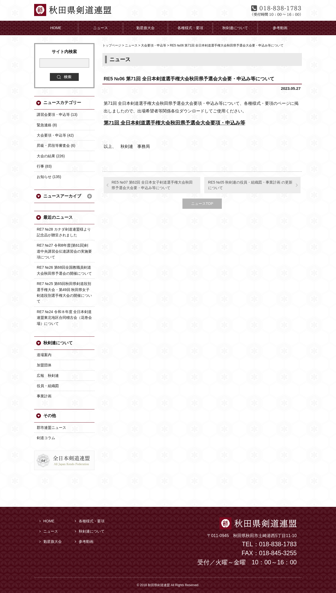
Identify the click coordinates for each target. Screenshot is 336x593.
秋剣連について (58, 343)
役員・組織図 (48, 386)
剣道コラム (46, 438)
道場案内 (44, 355)
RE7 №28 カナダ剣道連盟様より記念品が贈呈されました (64, 232)
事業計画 (44, 396)
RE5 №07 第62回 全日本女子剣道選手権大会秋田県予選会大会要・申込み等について (152, 185)
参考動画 (84, 541)
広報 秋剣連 (48, 375)
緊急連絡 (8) (47, 125)
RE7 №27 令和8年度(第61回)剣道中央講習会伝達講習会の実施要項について (64, 251)
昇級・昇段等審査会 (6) (56, 145)
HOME (46, 521)
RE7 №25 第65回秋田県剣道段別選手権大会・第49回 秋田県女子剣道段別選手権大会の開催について (64, 292)
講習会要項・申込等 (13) (57, 114)
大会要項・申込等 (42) (55, 135)
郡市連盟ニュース (51, 427)
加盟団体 (44, 365)
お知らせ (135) (49, 177)
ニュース (48, 531)
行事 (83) (44, 166)
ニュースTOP (202, 203)
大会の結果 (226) (51, 156)
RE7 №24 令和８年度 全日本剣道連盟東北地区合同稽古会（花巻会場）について (64, 318)
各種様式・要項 (89, 521)
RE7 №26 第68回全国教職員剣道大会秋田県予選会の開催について (64, 270)
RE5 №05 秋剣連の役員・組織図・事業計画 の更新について (250, 185)
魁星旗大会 (50, 541)
